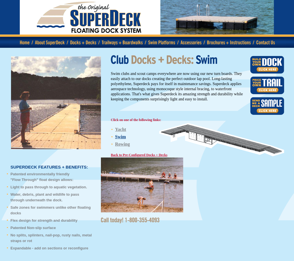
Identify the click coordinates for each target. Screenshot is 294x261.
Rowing (122, 144)
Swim (120, 136)
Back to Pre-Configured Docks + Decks (139, 155)
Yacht (120, 129)
